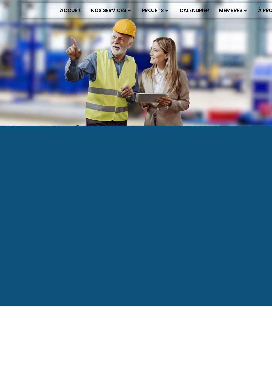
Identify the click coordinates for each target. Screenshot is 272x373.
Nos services (111, 10)
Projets (155, 10)
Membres (233, 10)
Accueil (70, 10)
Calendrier (194, 10)
